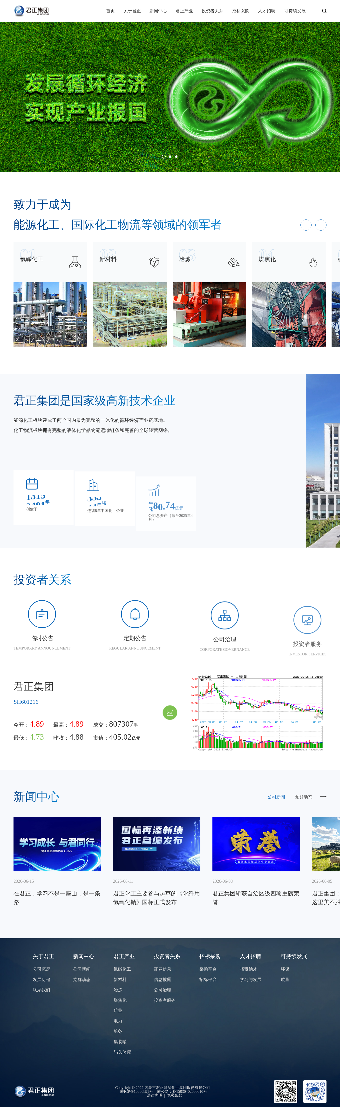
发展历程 (41, 979)
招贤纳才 (248, 969)
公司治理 (162, 990)
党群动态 (303, 797)
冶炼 (118, 990)
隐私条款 (174, 1095)
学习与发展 (251, 979)
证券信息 (162, 969)
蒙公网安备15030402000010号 (182, 1091)
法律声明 (154, 1095)
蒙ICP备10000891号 (136, 1091)
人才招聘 (266, 10)
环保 (285, 969)
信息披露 (162, 979)
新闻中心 (158, 10)
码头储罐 (122, 1052)
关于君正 (132, 10)
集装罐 (120, 1041)
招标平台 (208, 979)
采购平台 (208, 969)
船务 (118, 1031)
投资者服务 (165, 1000)
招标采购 (240, 10)
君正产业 (184, 10)
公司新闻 (276, 797)
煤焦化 (120, 1000)
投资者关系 (212, 10)
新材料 (120, 979)
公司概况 (41, 969)
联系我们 (41, 990)
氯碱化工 (122, 969)
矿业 (118, 1010)
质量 (285, 979)
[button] (164, 157)
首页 (110, 10)
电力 (118, 1021)
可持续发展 (295, 10)
